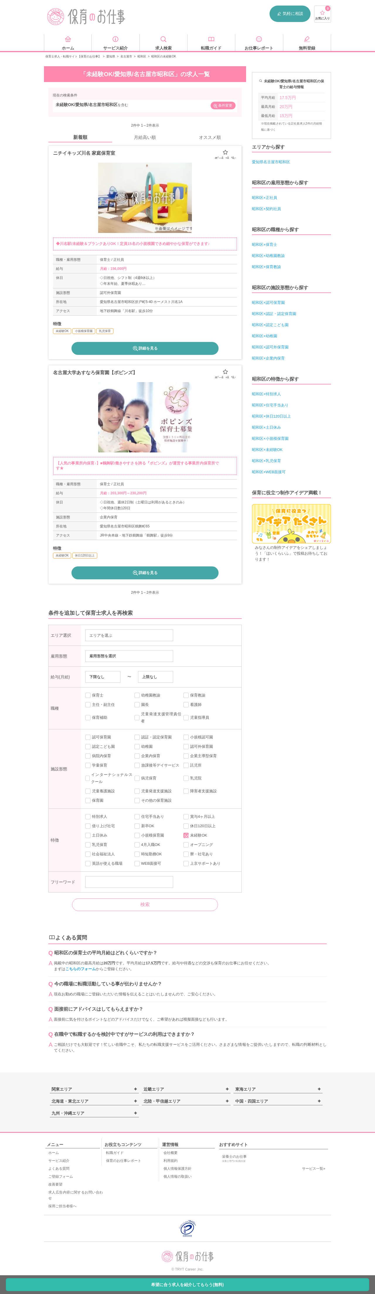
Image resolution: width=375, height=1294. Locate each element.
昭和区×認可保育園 (268, 302)
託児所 (192, 765)
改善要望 (55, 1184)
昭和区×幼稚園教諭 (268, 255)
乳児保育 (96, 844)
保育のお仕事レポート (123, 1161)
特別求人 (96, 816)
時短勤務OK (148, 854)
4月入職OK (147, 844)
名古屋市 (126, 56)
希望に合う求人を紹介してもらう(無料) (187, 1284)
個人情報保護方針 (177, 1169)
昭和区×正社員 (264, 197)
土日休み (96, 835)
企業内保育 (147, 756)
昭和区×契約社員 (266, 209)
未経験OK (195, 835)
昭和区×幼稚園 (264, 336)
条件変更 (222, 106)
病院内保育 (98, 756)
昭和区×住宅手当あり (270, 405)
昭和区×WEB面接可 (269, 472)
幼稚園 (143, 746)
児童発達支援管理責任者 (158, 717)
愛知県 (110, 56)
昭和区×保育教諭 (266, 267)
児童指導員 (196, 717)
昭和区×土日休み (266, 427)
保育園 (94, 800)
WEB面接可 (147, 863)
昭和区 (141, 56)
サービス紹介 (58, 1161)
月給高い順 (145, 137)
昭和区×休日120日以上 (271, 416)
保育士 (94, 695)
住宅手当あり (149, 816)
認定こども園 (100, 746)
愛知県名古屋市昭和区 (271, 162)
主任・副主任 (100, 704)
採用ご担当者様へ (62, 1206)
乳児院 (192, 778)
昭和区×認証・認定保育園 (274, 313)
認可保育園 (98, 737)
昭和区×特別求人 (266, 394)
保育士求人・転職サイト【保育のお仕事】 (73, 56)
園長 (141, 704)
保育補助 (96, 717)
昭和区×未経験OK (267, 449)
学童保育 (96, 765)
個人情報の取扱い (177, 1176)
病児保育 (145, 778)
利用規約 (170, 1161)
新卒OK (144, 826)
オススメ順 (210, 137)
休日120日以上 (199, 826)
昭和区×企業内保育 (268, 358)
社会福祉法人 (100, 854)
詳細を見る (145, 348)
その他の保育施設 (153, 800)
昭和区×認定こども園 (270, 325)
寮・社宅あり (198, 854)
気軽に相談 (290, 13)
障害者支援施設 (200, 791)
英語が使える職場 (103, 863)
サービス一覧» (313, 1169)
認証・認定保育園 (153, 737)
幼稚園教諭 (147, 695)
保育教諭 (194, 695)
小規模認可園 (198, 737)
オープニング (198, 844)
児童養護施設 (100, 791)
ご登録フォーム (60, 1176)
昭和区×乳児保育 (266, 461)
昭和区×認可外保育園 (270, 347)
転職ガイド (115, 1153)
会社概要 (170, 1153)
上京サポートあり (202, 863)
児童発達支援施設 (153, 791)
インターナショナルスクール (108, 778)
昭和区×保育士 (264, 244)
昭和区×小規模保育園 (270, 438)
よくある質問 (58, 1169)
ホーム (53, 1153)
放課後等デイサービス (156, 765)
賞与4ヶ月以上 (199, 816)
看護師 (192, 704)
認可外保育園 (198, 746)
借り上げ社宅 (100, 826)
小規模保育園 (149, 835)
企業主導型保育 (200, 756)
